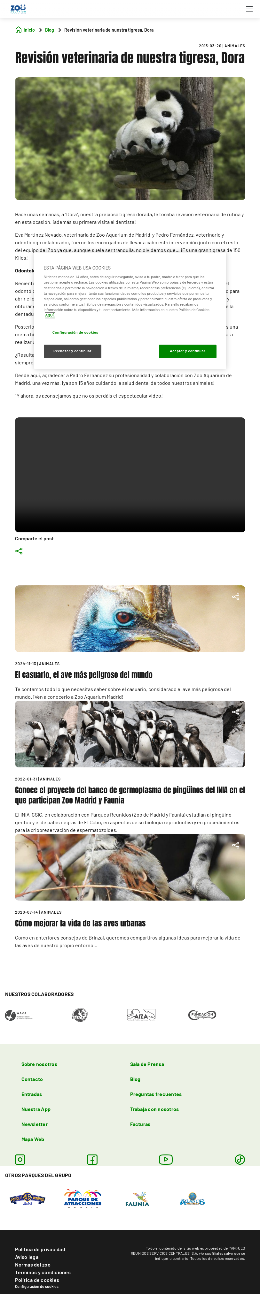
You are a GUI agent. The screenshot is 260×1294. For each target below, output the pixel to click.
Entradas (31, 1094)
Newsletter (34, 1124)
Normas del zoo (33, 1264)
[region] (130, 310)
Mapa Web (32, 1139)
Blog (135, 1079)
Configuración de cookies (37, 1286)
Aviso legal (27, 1257)
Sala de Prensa (147, 1064)
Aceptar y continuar (187, 351)
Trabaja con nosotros (154, 1109)
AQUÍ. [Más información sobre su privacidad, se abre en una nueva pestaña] (50, 315)
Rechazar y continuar (72, 351)
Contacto (32, 1079)
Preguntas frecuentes (156, 1094)
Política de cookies (37, 1280)
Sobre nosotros (39, 1064)
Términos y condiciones (43, 1272)
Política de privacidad (40, 1249)
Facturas (140, 1124)
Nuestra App (36, 1109)
